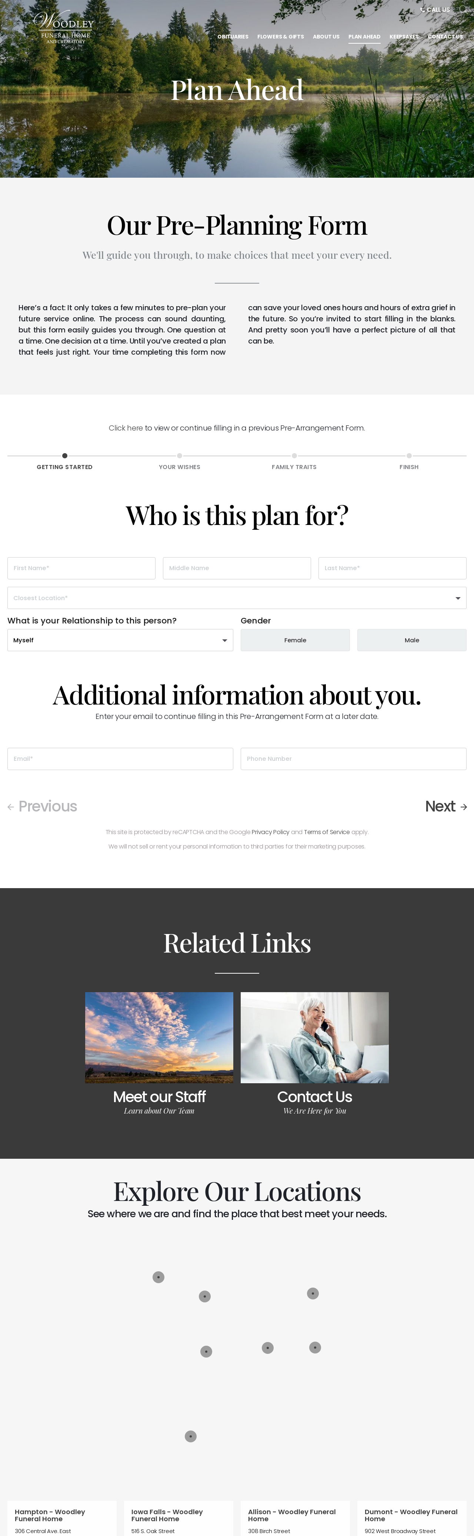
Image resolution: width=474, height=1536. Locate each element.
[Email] (120, 759)
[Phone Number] (354, 759)
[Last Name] (392, 568)
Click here (126, 428)
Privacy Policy (271, 832)
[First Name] (81, 568)
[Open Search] (464, 10)
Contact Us (314, 1097)
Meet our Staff (159, 1097)
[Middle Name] (237, 568)
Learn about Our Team (159, 1110)
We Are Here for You (314, 1110)
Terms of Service (327, 832)
